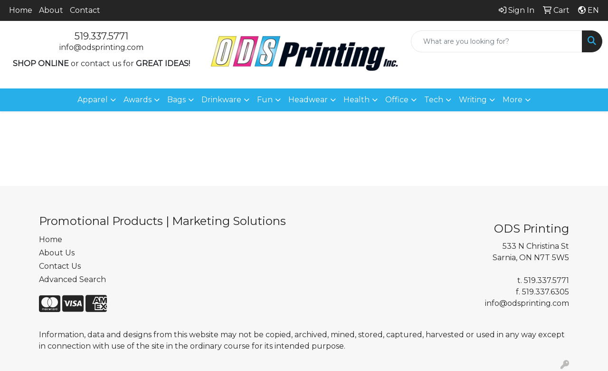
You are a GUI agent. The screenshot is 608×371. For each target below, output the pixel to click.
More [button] (512, 99)
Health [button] (356, 99)
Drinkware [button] (221, 99)
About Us (57, 252)
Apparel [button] (92, 99)
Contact (85, 10)
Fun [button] (265, 99)
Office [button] (396, 99)
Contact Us (60, 266)
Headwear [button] (308, 99)
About (51, 10)
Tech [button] (433, 99)
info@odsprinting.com (101, 47)
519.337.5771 (101, 36)
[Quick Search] (496, 41)
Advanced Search (72, 279)
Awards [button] (138, 99)
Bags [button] (176, 99)
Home (20, 10)
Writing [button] (473, 99)
